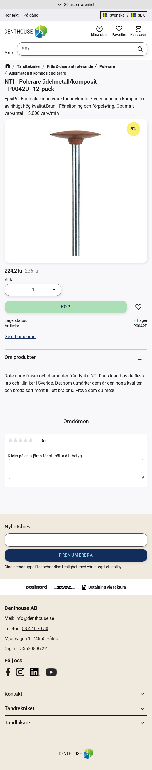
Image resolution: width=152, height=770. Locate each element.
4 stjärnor (25, 440)
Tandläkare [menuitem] (17, 723)
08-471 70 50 (35, 628)
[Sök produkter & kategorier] (82, 49)
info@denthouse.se (34, 618)
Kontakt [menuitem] (13, 694)
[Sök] (140, 49)
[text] (13, 270)
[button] (8, 49)
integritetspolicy (107, 567)
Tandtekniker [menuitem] (19, 708)
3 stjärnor (20, 440)
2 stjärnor (15, 440)
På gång (31, 15)
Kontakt (12, 15)
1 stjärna (10, 440)
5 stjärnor (30, 440)
